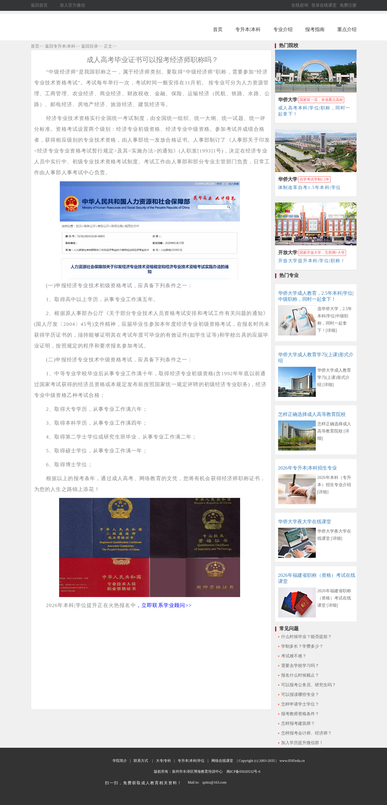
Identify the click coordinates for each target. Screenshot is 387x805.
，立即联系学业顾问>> (164, 605)
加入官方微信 (72, 5)
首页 (218, 29)
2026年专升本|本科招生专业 (307, 467)
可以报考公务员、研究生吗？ (308, 685)
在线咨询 (299, 5)
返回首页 (39, 5)
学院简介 (120, 761)
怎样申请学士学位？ (300, 704)
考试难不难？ (293, 656)
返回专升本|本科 (60, 46)
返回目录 (89, 46)
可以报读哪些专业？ (300, 694)
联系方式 (141, 761)
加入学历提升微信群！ (302, 743)
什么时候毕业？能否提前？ (306, 636)
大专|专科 (163, 761)
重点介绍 (347, 29)
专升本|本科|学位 (191, 761)
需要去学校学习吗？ (300, 665)
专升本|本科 (247, 29)
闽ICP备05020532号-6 (243, 771)
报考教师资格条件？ (300, 714)
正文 (108, 46)
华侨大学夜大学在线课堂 (304, 521)
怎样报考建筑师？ (298, 723)
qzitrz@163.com (214, 782)
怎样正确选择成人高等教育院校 (312, 414)
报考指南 (315, 29)
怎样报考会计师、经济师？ (306, 733)
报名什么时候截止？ (300, 675)
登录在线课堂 (324, 5)
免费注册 (348, 5)
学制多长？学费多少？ (302, 646)
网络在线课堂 (222, 761)
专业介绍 (283, 29)
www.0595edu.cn (292, 761)
